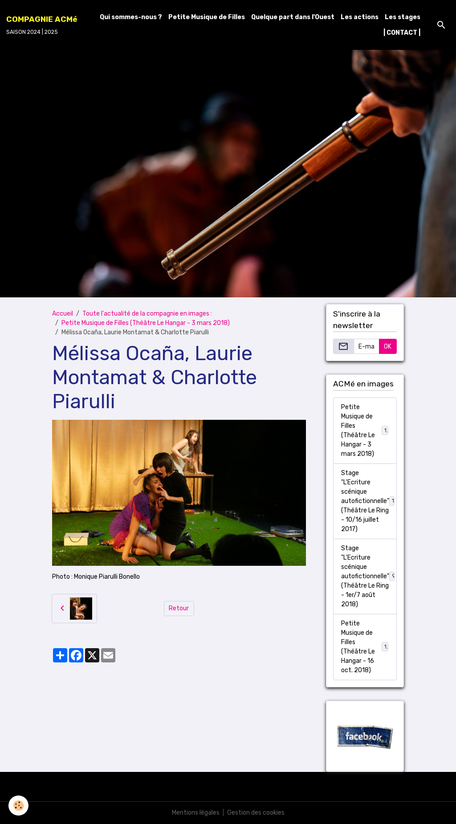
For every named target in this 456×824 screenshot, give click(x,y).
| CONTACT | (401, 33)
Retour (179, 608)
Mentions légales (196, 812)
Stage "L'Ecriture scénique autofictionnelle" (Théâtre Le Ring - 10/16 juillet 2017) (368, 501)
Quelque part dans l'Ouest (292, 17)
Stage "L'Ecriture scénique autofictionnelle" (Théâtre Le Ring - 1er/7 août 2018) (368, 576)
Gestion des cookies (256, 812)
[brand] (41, 25)
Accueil (62, 313)
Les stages (402, 17)
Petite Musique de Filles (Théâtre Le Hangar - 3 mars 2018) (145, 323)
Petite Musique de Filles (206, 17)
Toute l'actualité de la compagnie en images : (147, 313)
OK (387, 346)
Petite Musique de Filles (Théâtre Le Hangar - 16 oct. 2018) (365, 647)
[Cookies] (19, 806)
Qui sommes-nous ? (131, 17)
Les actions (360, 17)
